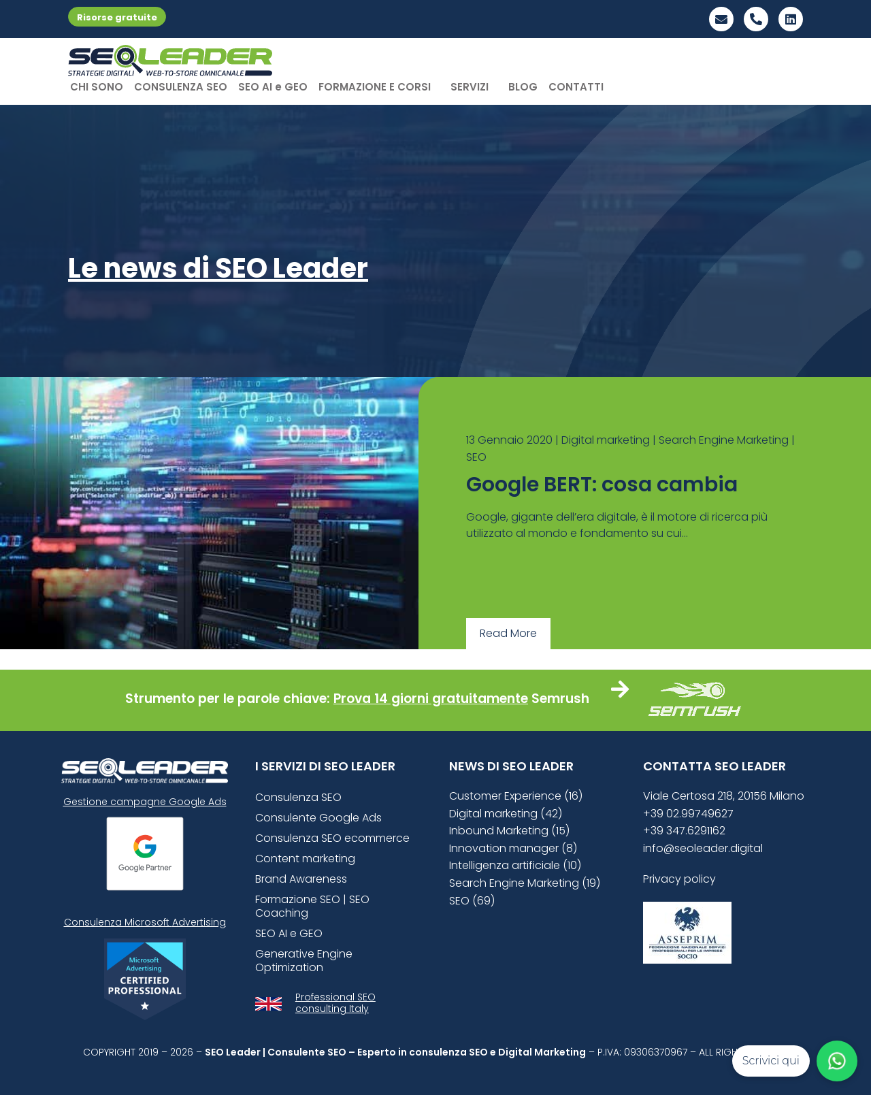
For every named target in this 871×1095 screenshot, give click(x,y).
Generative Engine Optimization (303, 960)
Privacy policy (679, 879)
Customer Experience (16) (515, 796)
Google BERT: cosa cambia (602, 484)
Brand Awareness (301, 879)
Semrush (560, 698)
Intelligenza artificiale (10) (515, 865)
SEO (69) (472, 901)
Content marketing (305, 858)
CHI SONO (96, 87)
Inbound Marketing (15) (509, 830)
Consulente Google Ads (318, 818)
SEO (476, 457)
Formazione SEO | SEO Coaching (312, 906)
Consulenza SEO (298, 797)
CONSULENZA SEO (180, 87)
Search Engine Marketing (724, 440)
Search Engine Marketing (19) (524, 883)
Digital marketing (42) (505, 813)
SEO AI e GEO (273, 87)
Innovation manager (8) (513, 848)
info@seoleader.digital (703, 848)
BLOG (523, 87)
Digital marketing (605, 440)
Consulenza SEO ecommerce (332, 838)
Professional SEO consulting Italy (335, 1002)
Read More (508, 633)
